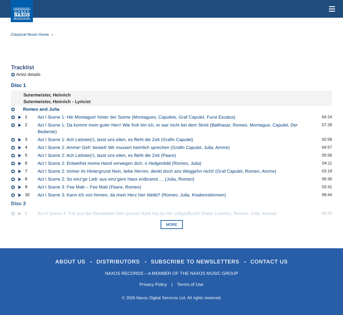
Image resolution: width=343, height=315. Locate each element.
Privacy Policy (153, 284)
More (171, 224)
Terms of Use (190, 284)
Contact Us (269, 262)
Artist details (28, 74)
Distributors (119, 262)
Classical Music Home (30, 34)
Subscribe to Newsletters (196, 262)
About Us (71, 262)
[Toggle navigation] (331, 8)
